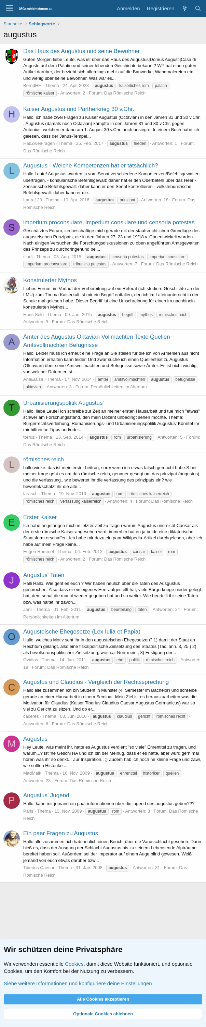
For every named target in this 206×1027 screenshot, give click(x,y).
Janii (27, 609)
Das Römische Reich (125, 93)
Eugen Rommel (38, 551)
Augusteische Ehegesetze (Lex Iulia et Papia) (81, 631)
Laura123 (32, 199)
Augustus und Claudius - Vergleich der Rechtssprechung (96, 682)
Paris (28, 811)
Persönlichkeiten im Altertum (119, 386)
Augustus (35, 739)
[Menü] (9, 8)
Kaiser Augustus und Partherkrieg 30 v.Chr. (78, 109)
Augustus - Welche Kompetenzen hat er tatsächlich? (90, 165)
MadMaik (32, 773)
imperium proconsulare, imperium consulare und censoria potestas (109, 222)
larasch (30, 493)
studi (27, 256)
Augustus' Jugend (46, 795)
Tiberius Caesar (38, 867)
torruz (29, 437)
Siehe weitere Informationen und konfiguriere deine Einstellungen (78, 983)
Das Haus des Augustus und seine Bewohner (81, 51)
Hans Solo (33, 314)
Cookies (74, 964)
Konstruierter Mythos (50, 280)
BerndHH (32, 85)
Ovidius (30, 659)
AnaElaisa (33, 379)
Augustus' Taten (43, 575)
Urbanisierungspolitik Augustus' (63, 403)
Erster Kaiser (40, 517)
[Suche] (198, 8)
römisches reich (43, 459)
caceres (31, 716)
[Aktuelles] (184, 8)
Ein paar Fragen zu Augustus (60, 833)
